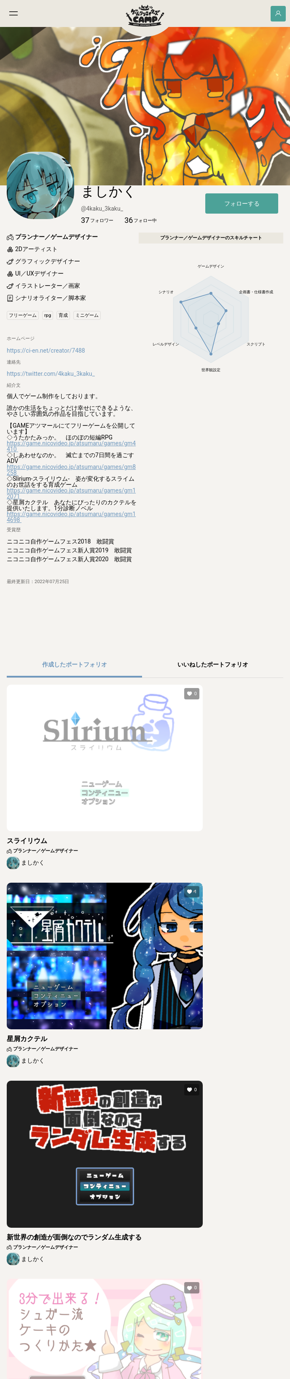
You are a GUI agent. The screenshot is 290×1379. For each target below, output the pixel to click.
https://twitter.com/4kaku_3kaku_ (51, 417)
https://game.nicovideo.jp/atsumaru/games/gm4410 (71, 489)
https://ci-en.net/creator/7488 (46, 394)
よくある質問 (192, 1356)
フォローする (242, 247)
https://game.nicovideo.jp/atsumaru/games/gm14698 (71, 560)
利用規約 (66, 1356)
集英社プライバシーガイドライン (107, 1356)
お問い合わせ (267, 1356)
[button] (97, 264)
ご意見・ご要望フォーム (228, 1356)
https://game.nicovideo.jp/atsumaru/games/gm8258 (71, 513)
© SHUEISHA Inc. (124, 1373)
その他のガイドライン (155, 1356)
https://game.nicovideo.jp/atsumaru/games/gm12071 (71, 536)
